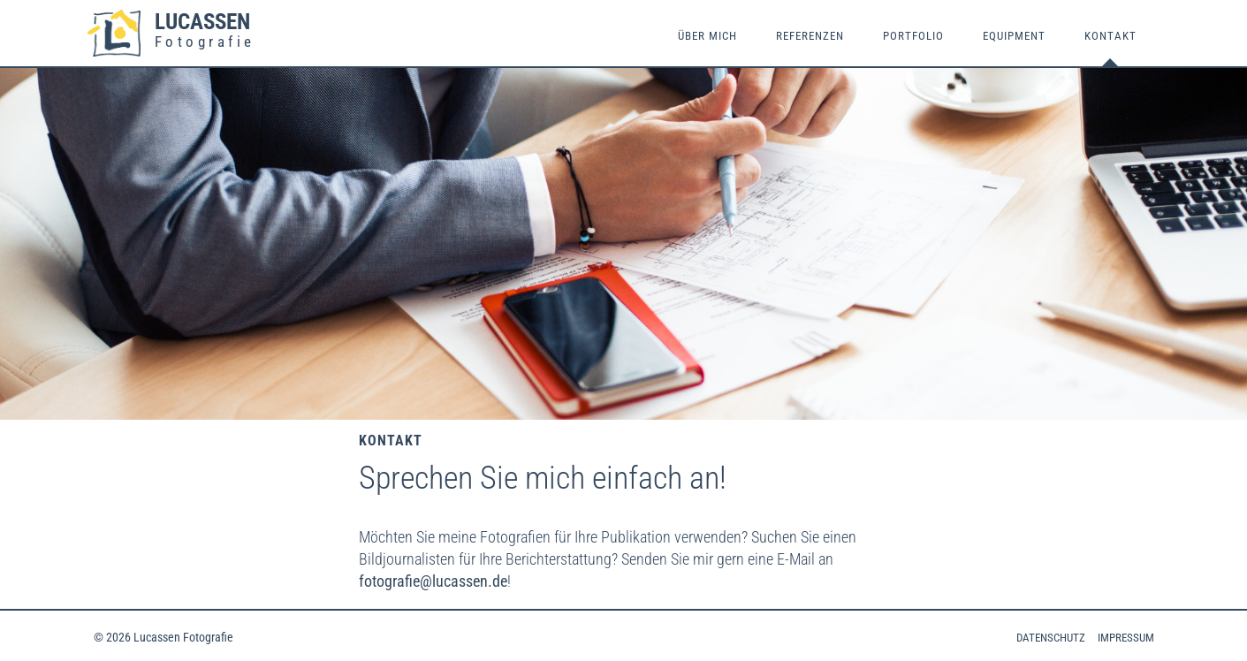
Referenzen (810, 35)
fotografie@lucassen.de (433, 581)
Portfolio (913, 35)
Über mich (707, 35)
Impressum (1126, 637)
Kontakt (1110, 35)
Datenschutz (1050, 637)
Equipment (1014, 35)
